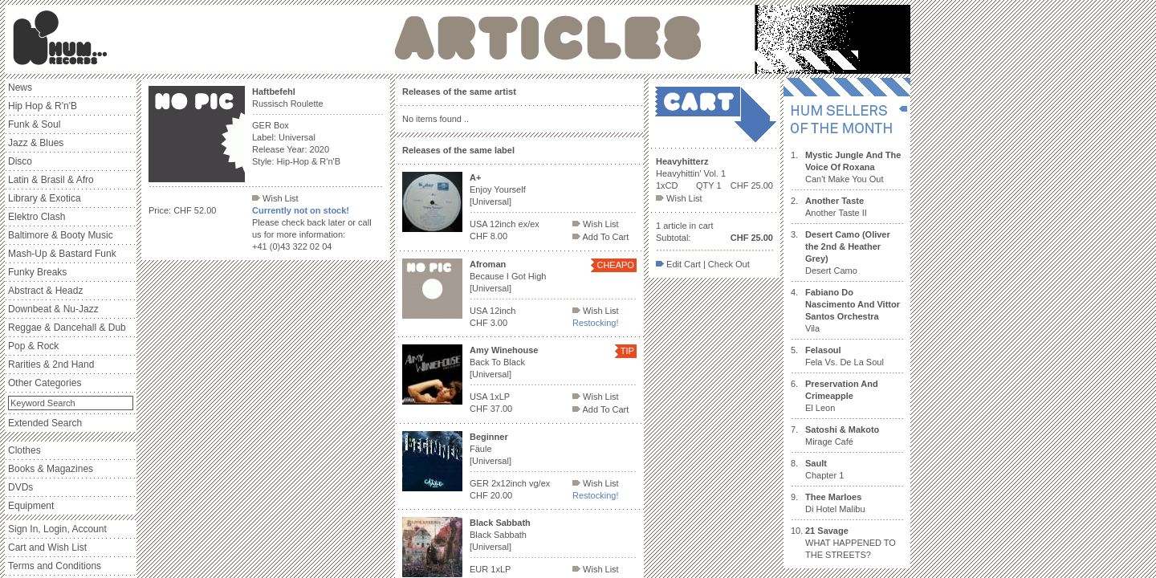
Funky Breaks (37, 272)
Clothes (24, 450)
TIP (627, 351)
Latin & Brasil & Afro (51, 179)
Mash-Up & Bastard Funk (62, 253)
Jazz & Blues (35, 143)
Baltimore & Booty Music (60, 235)
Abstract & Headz (45, 290)
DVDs (20, 487)
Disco (20, 161)
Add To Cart (600, 237)
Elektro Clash (36, 216)
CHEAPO (614, 265)
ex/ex (529, 224)
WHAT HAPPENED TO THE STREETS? (850, 543)
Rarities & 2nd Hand (51, 364)
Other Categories (44, 383)
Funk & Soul (34, 124)
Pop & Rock (33, 346)
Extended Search (45, 423)
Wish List (275, 198)
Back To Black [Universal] (504, 362)
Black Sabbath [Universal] (500, 535)
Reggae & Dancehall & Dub (67, 327)
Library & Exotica (44, 198)
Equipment (31, 505)
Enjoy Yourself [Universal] (498, 189)
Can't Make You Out (853, 167)
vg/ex (539, 483)
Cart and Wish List (47, 547)
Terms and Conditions (54, 566)
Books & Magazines (50, 468)
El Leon (841, 396)
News (20, 87)
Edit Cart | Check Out (703, 264)
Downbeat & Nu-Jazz (53, 309)
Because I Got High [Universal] (508, 276)
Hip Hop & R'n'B (42, 106)
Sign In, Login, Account (57, 529)
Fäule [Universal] (490, 449)
